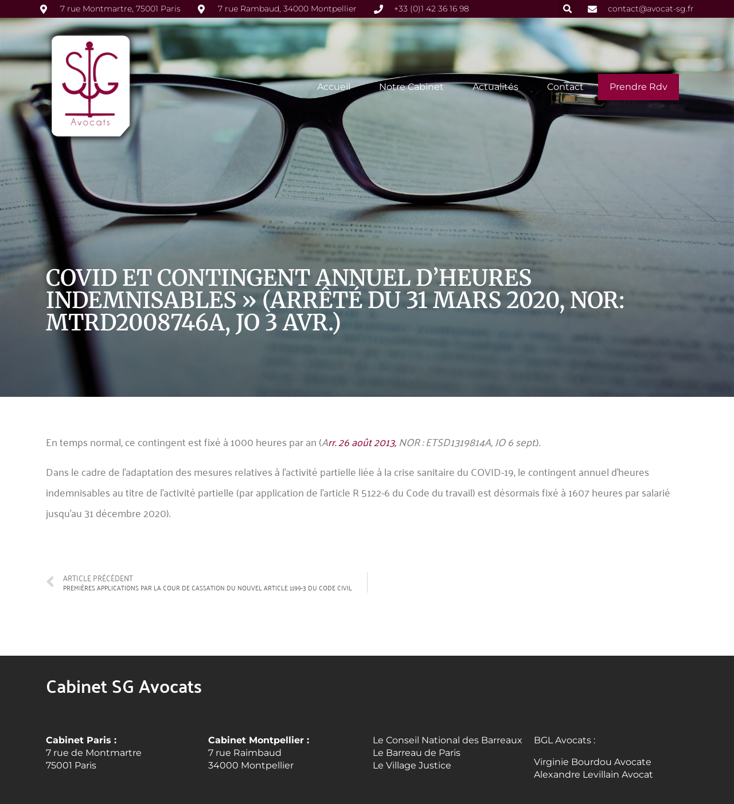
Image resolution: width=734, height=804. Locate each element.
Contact (565, 86)
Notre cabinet (411, 86)
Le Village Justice (412, 765)
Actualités (495, 86)
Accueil (333, 86)
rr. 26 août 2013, (363, 441)
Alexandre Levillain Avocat (593, 774)
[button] (567, 9)
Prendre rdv (638, 86)
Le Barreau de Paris (416, 752)
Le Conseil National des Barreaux (447, 739)
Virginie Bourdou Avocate (592, 761)
